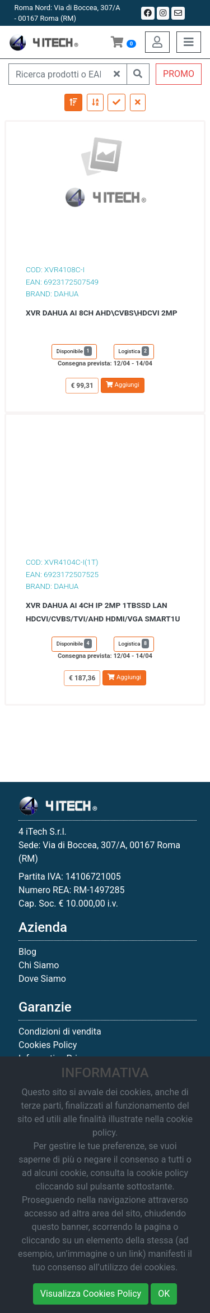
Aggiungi (122, 384)
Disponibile (74, 351)
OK (164, 1293)
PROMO (178, 73)
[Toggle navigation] (188, 42)
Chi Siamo (38, 965)
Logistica (134, 351)
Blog (27, 951)
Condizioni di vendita (59, 1031)
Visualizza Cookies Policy (90, 1293)
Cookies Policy (47, 1045)
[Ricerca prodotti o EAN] (58, 74)
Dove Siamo (42, 978)
